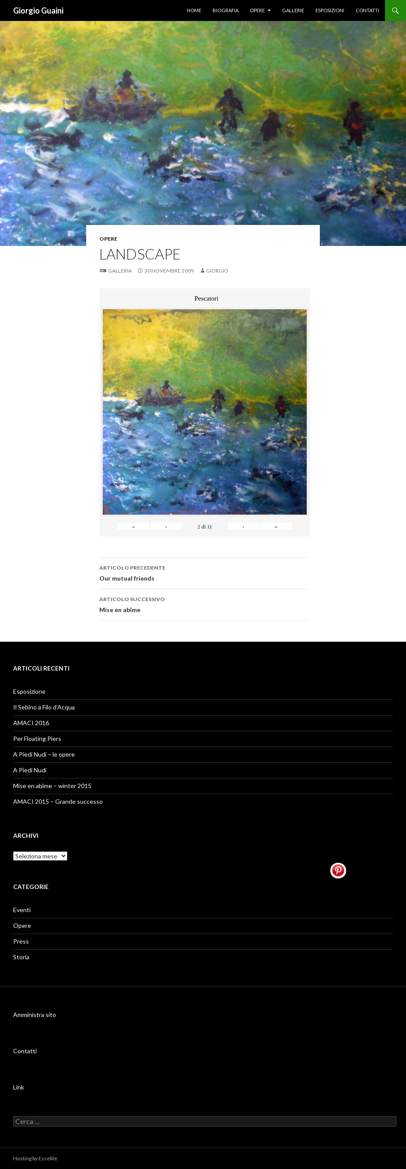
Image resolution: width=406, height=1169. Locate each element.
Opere (257, 10)
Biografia (225, 10)
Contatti (367, 10)
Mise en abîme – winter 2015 (52, 785)
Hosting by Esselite (35, 1158)
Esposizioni (329, 10)
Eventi (22, 909)
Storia (21, 957)
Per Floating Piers (37, 738)
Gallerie (293, 10)
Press (21, 941)
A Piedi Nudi (29, 770)
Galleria (120, 270)
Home (194, 10)
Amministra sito (34, 1014)
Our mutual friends (203, 572)
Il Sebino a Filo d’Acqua (44, 707)
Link (18, 1087)
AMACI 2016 (31, 722)
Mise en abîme (203, 603)
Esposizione (29, 691)
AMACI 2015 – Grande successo (58, 801)
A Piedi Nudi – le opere (44, 754)
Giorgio (217, 270)
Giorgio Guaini (38, 10)
